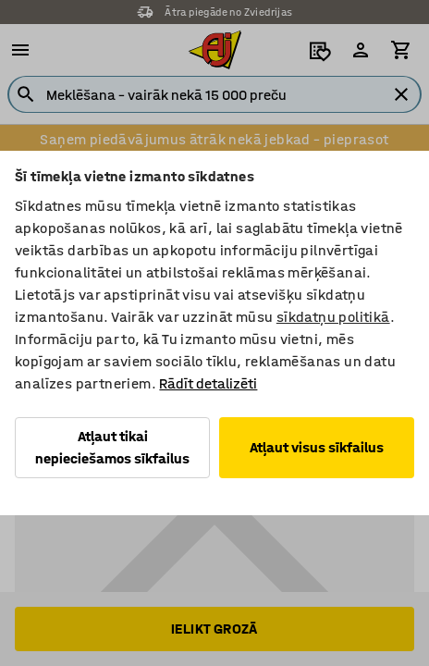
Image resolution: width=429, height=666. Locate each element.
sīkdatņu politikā (333, 317)
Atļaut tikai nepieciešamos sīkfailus (112, 447)
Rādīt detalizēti (208, 383)
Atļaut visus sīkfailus (317, 447)
